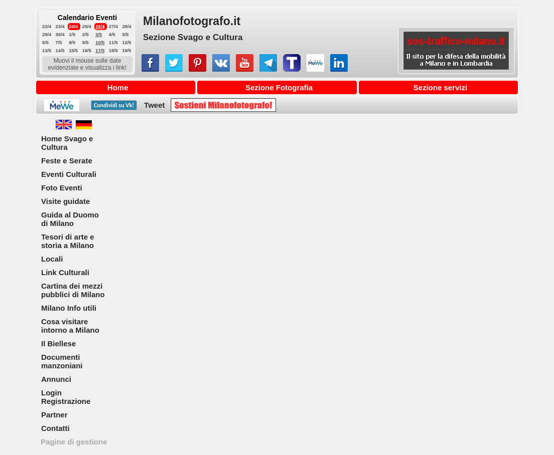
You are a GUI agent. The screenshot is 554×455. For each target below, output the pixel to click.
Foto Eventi (61, 187)
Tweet (154, 105)
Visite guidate (65, 201)
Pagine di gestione (74, 441)
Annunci (56, 379)
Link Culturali (65, 272)
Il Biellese (58, 343)
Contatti (55, 428)
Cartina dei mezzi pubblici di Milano (73, 290)
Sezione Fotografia (279, 87)
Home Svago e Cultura (67, 142)
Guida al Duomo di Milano (70, 218)
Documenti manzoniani (62, 361)
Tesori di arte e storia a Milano (67, 241)
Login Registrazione (65, 396)
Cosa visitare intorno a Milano (70, 325)
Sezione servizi (440, 87)
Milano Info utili (68, 308)
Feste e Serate (66, 160)
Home (117, 87)
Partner (54, 414)
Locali (52, 259)
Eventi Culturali (68, 174)
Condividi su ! (114, 105)
